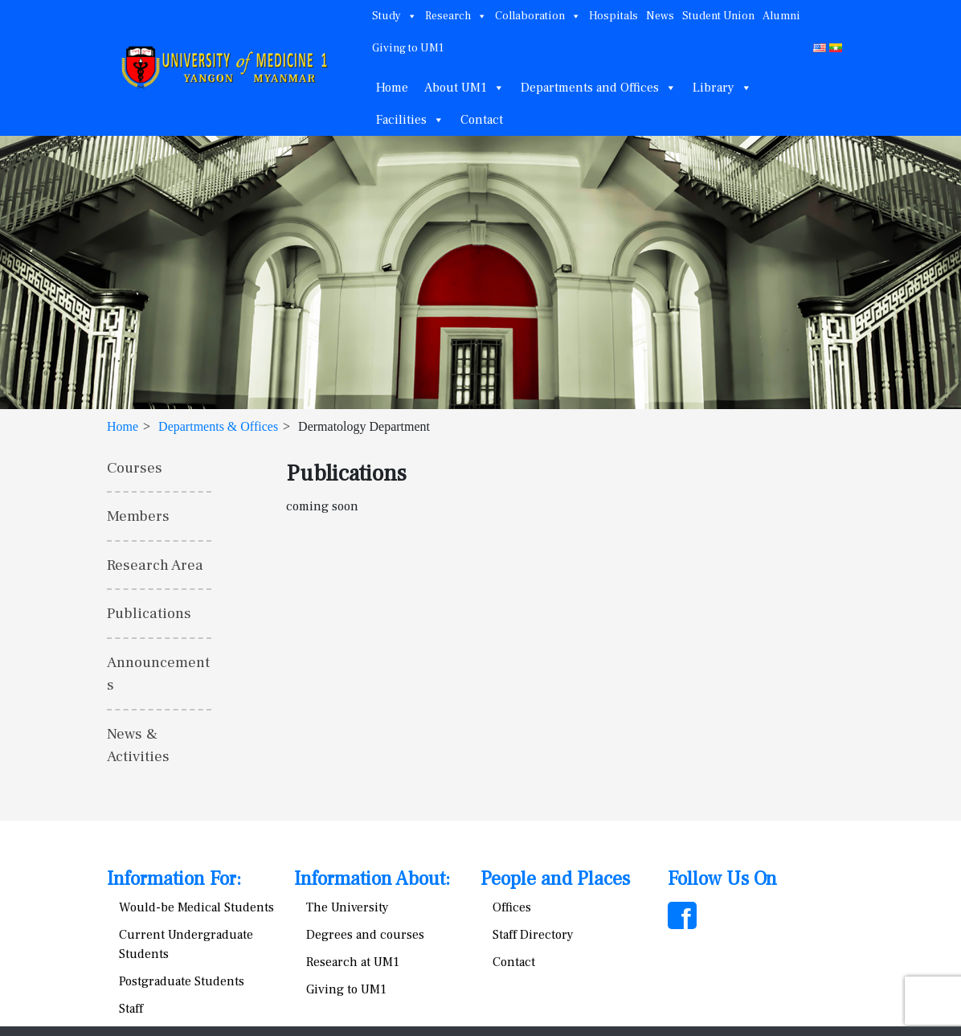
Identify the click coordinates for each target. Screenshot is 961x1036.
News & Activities (138, 745)
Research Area (155, 565)
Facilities (410, 120)
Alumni (781, 16)
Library (722, 88)
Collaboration (538, 16)
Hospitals (613, 16)
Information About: (372, 878)
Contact (481, 120)
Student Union (718, 16)
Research (456, 16)
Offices (512, 907)
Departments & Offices (218, 426)
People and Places (555, 878)
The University (347, 907)
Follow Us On (722, 878)
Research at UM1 (352, 962)
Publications (149, 613)
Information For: (174, 878)
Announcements (158, 674)
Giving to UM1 (408, 48)
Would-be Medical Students (196, 907)
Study (394, 16)
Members (138, 516)
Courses (134, 467)
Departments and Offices (599, 88)
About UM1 (464, 88)
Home (392, 88)
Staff (131, 1009)
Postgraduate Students (181, 981)
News (660, 16)
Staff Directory (533, 935)
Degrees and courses (365, 935)
